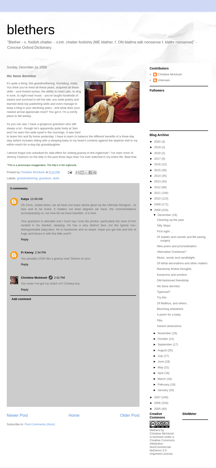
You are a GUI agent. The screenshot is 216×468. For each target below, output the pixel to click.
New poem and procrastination (176, 246)
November (165, 333)
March (162, 379)
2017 (158, 158)
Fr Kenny (27, 252)
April (161, 373)
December (165, 215)
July (161, 356)
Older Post (130, 415)
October (163, 338)
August (163, 350)
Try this (161, 297)
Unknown (164, 80)
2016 (158, 164)
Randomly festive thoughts (174, 269)
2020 (158, 141)
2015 (158, 170)
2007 (158, 397)
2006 (158, 403)
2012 (158, 187)
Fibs (159, 320)
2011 (158, 193)
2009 (158, 204)
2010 (158, 198)
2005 (158, 408)
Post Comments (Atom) (40, 424)
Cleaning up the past (170, 220)
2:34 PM (40, 252)
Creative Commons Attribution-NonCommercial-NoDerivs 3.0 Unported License (162, 447)
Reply (24, 239)
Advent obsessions (169, 326)
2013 (158, 181)
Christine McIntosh (34, 277)
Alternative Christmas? (171, 251)
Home (74, 415)
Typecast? (163, 291)
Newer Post (17, 415)
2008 (158, 210)
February (164, 384)
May (161, 367)
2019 (158, 147)
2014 (158, 175)
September (165, 344)
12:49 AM (36, 199)
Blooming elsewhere (170, 309)
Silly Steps (164, 225)
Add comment (21, 299)
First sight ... (165, 231)
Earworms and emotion (172, 274)
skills (56, 178)
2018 (158, 153)
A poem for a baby (169, 314)
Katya (25, 199)
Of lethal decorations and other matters (182, 263)
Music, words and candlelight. (176, 257)
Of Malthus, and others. (172, 303)
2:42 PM (59, 277)
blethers (31, 29)
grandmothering (27, 178)
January (163, 390)
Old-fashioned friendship (173, 280)
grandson (45, 178)
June (161, 361)
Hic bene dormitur (168, 286)
